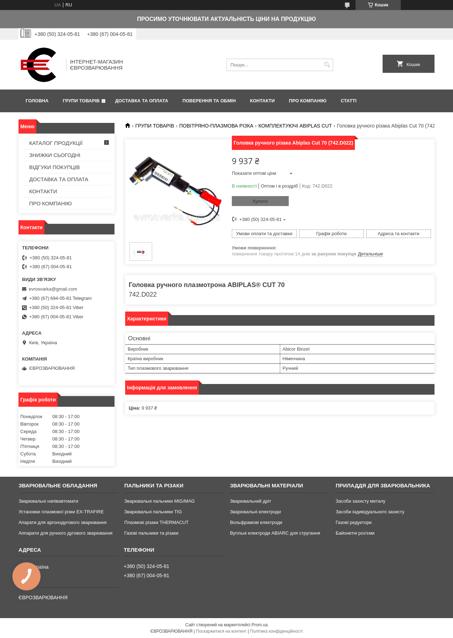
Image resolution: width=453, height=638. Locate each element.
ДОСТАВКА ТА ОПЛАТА (141, 100)
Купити (260, 201)
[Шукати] (327, 65)
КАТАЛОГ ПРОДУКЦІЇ (55, 143)
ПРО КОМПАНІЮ (308, 100)
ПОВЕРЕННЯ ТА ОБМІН (209, 100)
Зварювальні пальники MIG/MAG (159, 501)
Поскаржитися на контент (221, 631)
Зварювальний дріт (250, 501)
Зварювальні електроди (255, 511)
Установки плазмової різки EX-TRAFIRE (61, 511)
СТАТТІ (348, 100)
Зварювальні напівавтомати (48, 501)
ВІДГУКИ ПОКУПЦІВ (54, 167)
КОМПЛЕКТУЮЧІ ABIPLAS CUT (295, 126)
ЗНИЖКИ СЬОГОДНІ (54, 155)
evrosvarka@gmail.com (53, 289)
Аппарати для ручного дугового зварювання (65, 533)
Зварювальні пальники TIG (153, 511)
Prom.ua (260, 624)
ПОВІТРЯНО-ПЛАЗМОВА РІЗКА (216, 126)
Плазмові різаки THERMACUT (156, 522)
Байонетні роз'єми (355, 533)
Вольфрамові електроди (256, 522)
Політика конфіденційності (276, 631)
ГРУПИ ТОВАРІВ (81, 100)
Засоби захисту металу (360, 501)
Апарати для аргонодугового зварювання (62, 522)
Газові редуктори (354, 522)
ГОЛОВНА (37, 100)
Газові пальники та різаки (151, 533)
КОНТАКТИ (262, 100)
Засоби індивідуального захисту (370, 511)
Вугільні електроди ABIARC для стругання (275, 533)
